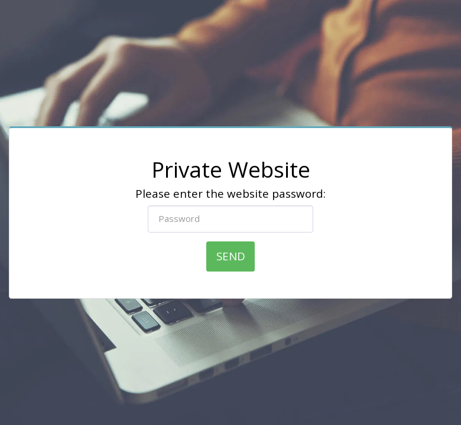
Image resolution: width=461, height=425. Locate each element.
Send (230, 256)
